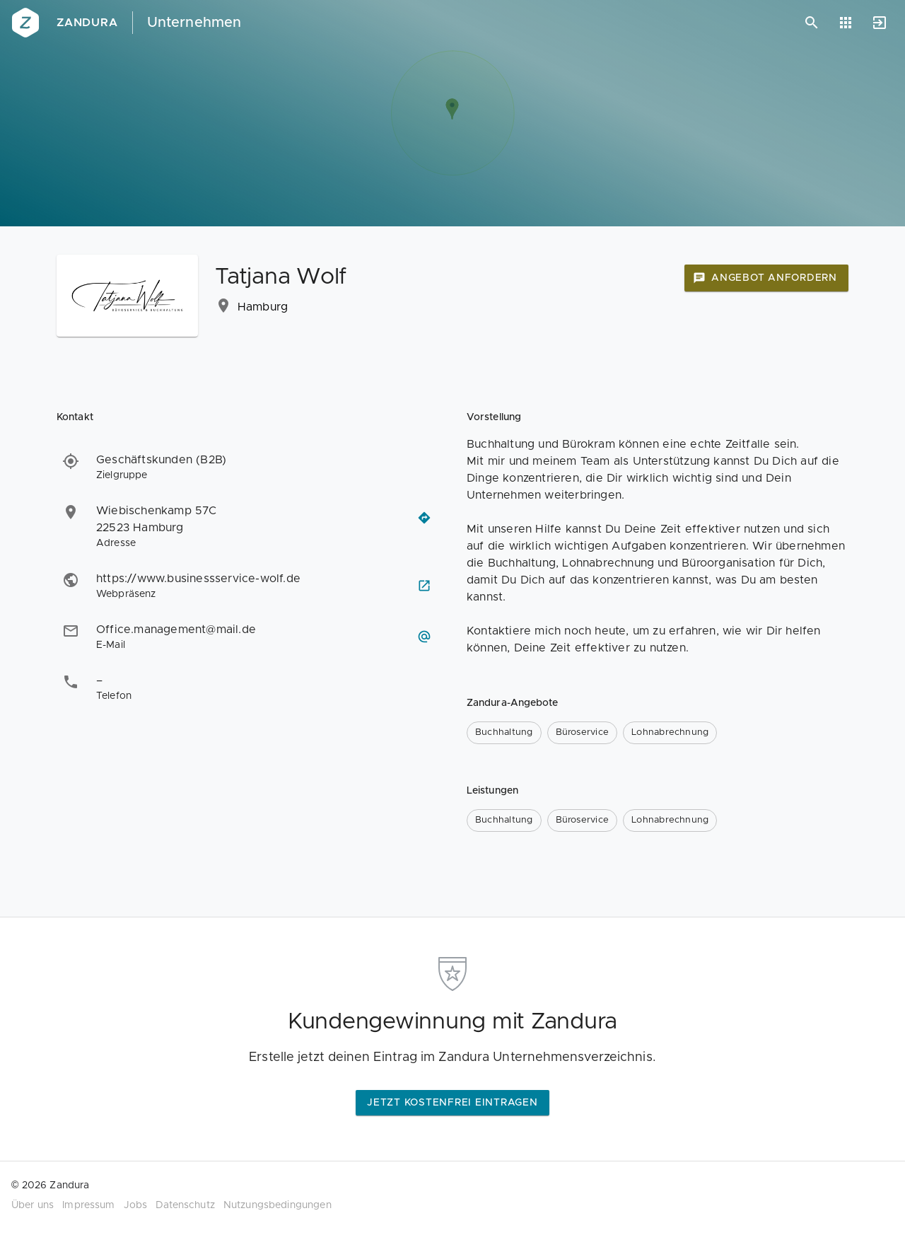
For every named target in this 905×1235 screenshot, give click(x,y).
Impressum (88, 1205)
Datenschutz (185, 1205)
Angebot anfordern (765, 278)
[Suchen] (812, 23)
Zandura (87, 22)
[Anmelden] (880, 23)
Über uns (32, 1205)
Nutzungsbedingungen (277, 1205)
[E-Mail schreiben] (424, 636)
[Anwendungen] (846, 23)
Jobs (136, 1205)
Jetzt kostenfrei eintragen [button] (452, 1103)
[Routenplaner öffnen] (424, 518)
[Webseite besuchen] (424, 586)
